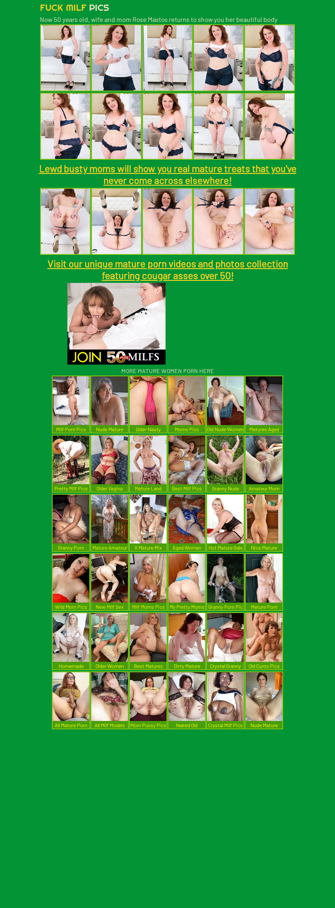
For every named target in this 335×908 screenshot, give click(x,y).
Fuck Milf (74, 7)
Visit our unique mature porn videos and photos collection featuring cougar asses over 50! (167, 269)
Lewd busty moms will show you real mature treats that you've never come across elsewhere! (167, 174)
